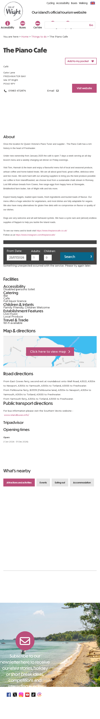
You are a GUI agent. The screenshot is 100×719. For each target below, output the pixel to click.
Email (50, 90)
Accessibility (7, 27)
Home (25, 36)
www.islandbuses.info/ (16, 415)
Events (43, 482)
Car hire (37, 27)
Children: (50, 251)
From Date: (14, 251)
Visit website (84, 88)
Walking (83, 3)
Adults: (35, 251)
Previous (79, 471)
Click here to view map (48, 352)
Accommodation (82, 482)
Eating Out (60, 482)
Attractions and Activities (19, 482)
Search (69, 256)
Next (90, 471)
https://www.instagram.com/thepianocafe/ (35, 235)
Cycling (51, 3)
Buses (22, 27)
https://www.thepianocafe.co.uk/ (51, 230)
